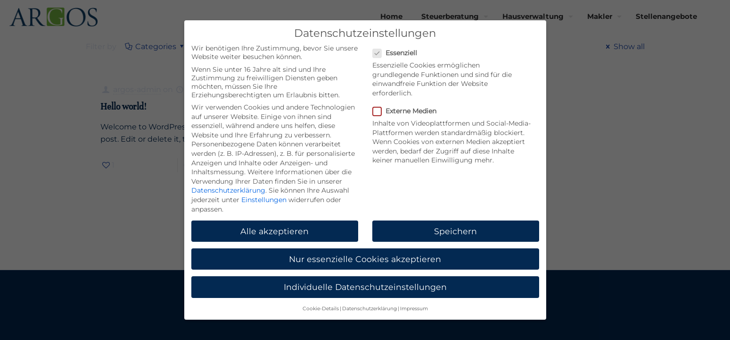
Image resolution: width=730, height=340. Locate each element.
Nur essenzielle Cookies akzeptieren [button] (365, 259)
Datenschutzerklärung (228, 190)
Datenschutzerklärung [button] (369, 309)
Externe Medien (408, 111)
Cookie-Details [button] (321, 309)
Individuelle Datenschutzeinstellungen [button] (365, 287)
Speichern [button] (455, 231)
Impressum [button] (414, 309)
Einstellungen (264, 200)
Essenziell (398, 53)
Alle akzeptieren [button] (274, 231)
